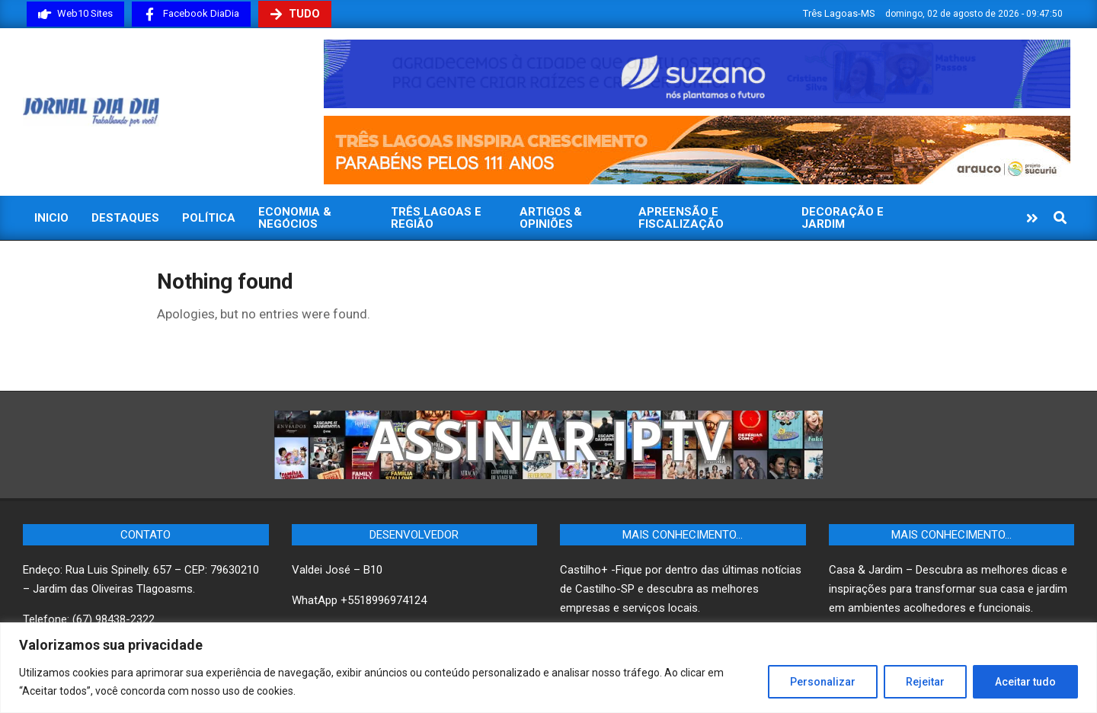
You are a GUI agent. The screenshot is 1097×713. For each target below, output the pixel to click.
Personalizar (823, 682)
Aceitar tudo (1025, 682)
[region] (548, 667)
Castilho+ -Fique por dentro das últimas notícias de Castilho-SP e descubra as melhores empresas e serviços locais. (680, 589)
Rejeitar (925, 682)
